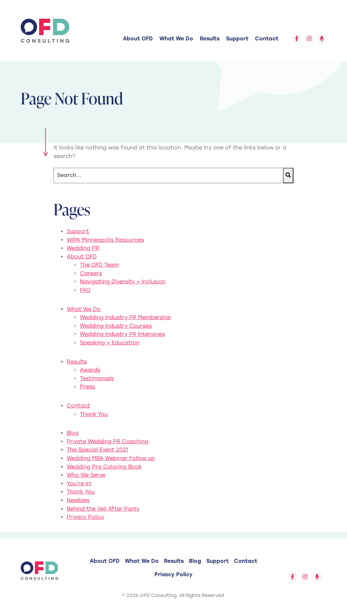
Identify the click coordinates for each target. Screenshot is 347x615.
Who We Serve (86, 475)
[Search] (168, 175)
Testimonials (97, 378)
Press (87, 387)
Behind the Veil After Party (103, 509)
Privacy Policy (85, 517)
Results (210, 38)
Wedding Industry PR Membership (125, 317)
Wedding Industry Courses (116, 326)
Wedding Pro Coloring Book (104, 467)
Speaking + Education (109, 343)
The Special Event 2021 (97, 450)
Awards (90, 370)
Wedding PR (83, 248)
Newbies (78, 500)
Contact (266, 38)
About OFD (138, 38)
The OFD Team (99, 265)
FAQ (85, 290)
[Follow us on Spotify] (321, 38)
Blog (73, 433)
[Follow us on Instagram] (309, 38)
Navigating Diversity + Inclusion (122, 281)
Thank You (94, 414)
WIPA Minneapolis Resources (105, 240)
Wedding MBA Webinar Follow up (111, 458)
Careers (91, 273)
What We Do (176, 38)
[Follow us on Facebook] (296, 38)
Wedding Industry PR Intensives (122, 334)
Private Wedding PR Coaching (107, 441)
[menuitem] (138, 39)
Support (237, 38)
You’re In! (79, 483)
